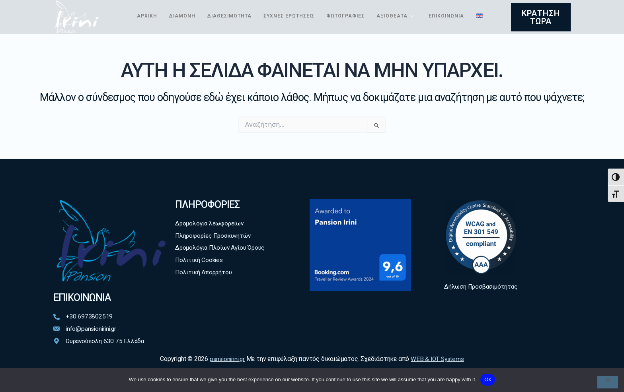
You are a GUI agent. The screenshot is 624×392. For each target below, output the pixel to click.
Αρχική (147, 9)
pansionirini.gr (226, 359)
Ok (487, 379)
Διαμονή (184, 9)
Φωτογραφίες (357, 9)
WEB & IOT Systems (438, 359)
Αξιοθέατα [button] (408, 9)
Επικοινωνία (461, 9)
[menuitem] (140, 25)
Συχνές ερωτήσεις (297, 9)
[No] (607, 382)
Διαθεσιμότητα (234, 9)
